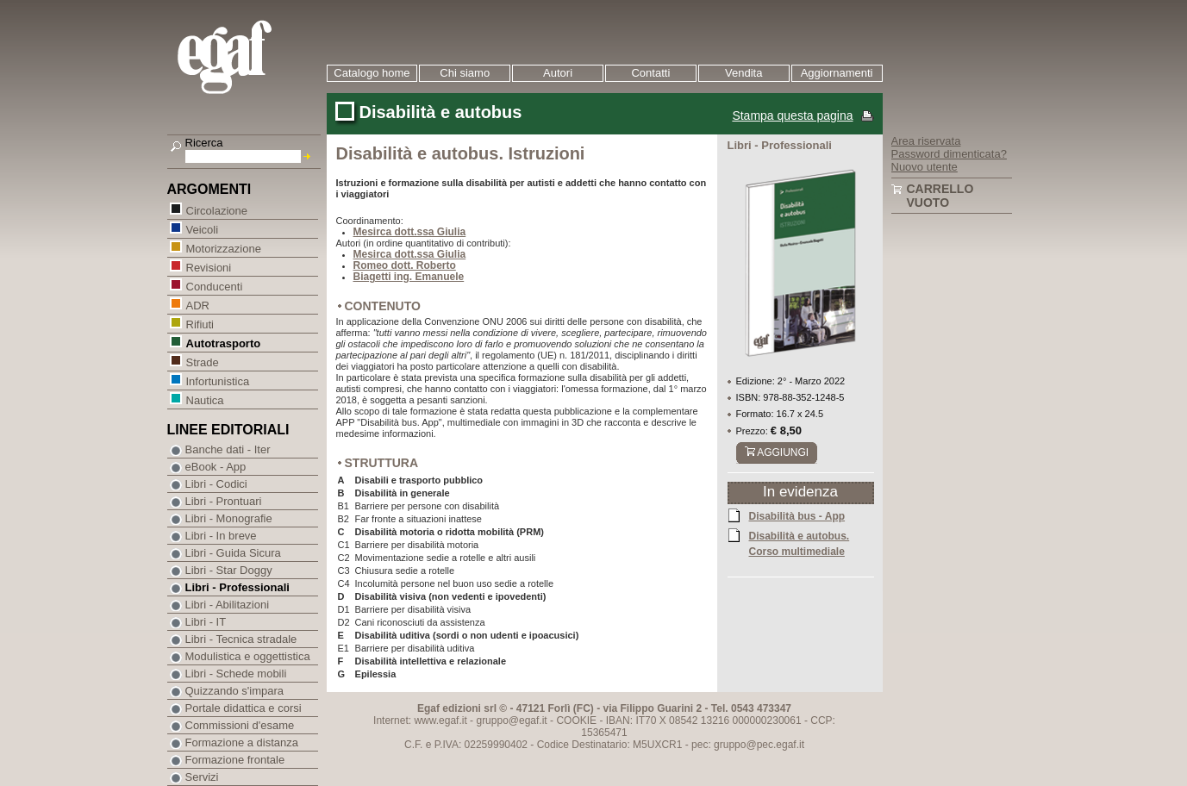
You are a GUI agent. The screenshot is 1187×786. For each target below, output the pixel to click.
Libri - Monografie (228, 518)
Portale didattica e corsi (243, 708)
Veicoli (202, 228)
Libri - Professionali (237, 587)
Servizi (202, 776)
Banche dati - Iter (228, 449)
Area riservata (926, 140)
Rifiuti (200, 323)
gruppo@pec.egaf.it (759, 745)
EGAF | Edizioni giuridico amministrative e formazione (246, 59)
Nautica (204, 399)
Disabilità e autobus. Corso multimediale (799, 543)
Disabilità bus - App (797, 515)
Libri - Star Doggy (228, 570)
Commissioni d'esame (240, 725)
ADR (197, 304)
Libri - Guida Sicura (233, 552)
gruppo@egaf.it (511, 720)
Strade (202, 361)
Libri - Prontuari (223, 501)
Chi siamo (465, 72)
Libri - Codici (216, 483)
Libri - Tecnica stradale (241, 639)
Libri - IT (206, 621)
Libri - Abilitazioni (227, 604)
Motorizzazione (223, 247)
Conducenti (214, 285)
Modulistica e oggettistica (247, 656)
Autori (557, 72)
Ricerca (204, 142)
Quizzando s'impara (234, 690)
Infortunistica (217, 380)
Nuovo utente (924, 166)
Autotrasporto (223, 342)
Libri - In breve (221, 535)
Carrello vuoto (940, 195)
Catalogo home (371, 72)
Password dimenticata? (949, 153)
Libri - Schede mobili (236, 673)
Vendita (743, 72)
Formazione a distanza (242, 742)
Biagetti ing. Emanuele (409, 277)
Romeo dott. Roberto (404, 265)
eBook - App (216, 466)
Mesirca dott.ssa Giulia (409, 232)
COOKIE (576, 720)
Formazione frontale (235, 759)
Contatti (650, 72)
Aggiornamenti (837, 72)
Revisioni (208, 266)
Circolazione (216, 210)
